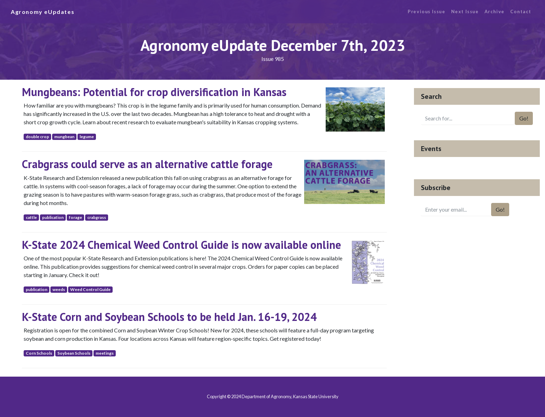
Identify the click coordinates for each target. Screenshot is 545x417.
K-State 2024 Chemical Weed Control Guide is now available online (181, 244)
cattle (31, 217)
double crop (37, 136)
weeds (58, 289)
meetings (105, 353)
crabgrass (96, 217)
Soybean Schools (73, 353)
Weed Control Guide (90, 289)
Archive (495, 11)
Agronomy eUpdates (42, 11)
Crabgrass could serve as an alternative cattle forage (147, 164)
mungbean (64, 136)
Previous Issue (426, 11)
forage (75, 217)
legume (87, 136)
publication (53, 217)
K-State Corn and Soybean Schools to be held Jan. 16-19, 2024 (169, 316)
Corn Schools (39, 353)
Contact (520, 11)
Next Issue (465, 11)
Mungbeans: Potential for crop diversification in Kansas (154, 92)
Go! (523, 118)
